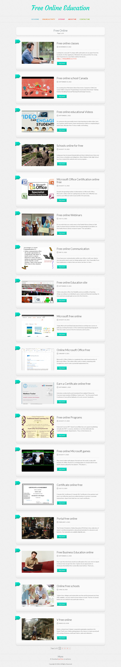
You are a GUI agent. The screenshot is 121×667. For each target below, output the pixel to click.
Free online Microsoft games (73, 451)
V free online (64, 619)
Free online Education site (72, 282)
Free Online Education (60, 8)
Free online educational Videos (75, 111)
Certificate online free (69, 484)
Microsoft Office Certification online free (78, 181)
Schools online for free (70, 145)
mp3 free (60, 659)
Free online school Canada (72, 78)
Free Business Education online (75, 552)
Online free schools (68, 586)
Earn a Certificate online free (73, 383)
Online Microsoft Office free (73, 350)
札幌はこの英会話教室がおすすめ (67, 58)
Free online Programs (69, 417)
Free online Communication (73, 248)
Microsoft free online (69, 316)
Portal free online (67, 518)
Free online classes (68, 43)
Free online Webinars (69, 215)
